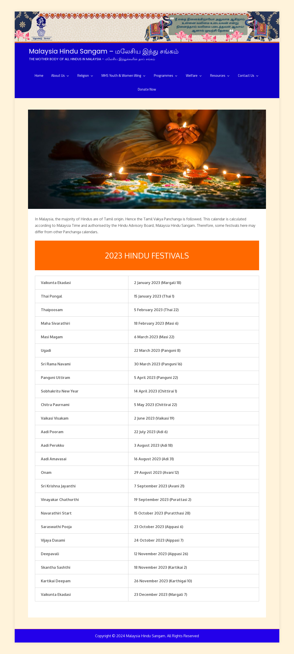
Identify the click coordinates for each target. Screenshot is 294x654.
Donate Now (147, 89)
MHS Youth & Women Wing (124, 75)
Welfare (194, 75)
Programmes (166, 75)
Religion (85, 75)
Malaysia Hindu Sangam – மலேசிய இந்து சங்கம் (104, 51)
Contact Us (248, 75)
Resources (220, 75)
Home (39, 75)
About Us (60, 75)
